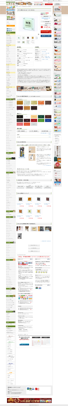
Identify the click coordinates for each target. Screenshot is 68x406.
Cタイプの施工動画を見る (47, 165)
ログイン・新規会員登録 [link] (11, 357)
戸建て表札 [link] (8, 75)
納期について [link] (9, 346)
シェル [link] (8, 135)
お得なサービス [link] (10, 360)
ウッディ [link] (8, 125)
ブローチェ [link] (8, 205)
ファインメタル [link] (9, 140)
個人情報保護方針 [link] (10, 353)
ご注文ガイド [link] (9, 343)
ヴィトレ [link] (8, 276)
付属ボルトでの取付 (45, 59)
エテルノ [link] (8, 112)
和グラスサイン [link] (9, 286)
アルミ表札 (8, 242)
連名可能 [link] (8, 80)
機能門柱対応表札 (9, 311)
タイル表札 (8, 172)
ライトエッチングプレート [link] (10, 257)
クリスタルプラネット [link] (10, 238)
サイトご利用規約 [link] (10, 351)
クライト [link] (8, 252)
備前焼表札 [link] (8, 180)
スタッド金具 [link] (9, 91)
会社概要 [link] (9, 375)
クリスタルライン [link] (9, 148)
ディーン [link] (8, 127)
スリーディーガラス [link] (9, 284)
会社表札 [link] (8, 85)
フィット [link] (8, 261)
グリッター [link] (8, 145)
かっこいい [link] (8, 51)
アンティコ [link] (8, 190)
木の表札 (7, 152)
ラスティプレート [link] (9, 293)
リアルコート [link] (9, 247)
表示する (50, 134)
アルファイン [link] (9, 244)
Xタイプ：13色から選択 (45, 53)
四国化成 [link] (8, 313)
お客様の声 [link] (9, 369)
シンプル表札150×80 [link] (10, 104)
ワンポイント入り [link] (9, 63)
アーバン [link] (8, 132)
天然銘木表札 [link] (9, 154)
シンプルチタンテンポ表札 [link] (10, 304)
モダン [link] (8, 48)
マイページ (50, 0)
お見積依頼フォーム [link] (10, 366)
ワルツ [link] (8, 207)
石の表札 (7, 158)
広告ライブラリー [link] (10, 382)
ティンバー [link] (8, 225)
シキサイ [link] (8, 245)
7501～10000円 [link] (9, 38)
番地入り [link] (8, 82)
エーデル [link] (8, 255)
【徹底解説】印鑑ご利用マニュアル (57, 141)
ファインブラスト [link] (9, 130)
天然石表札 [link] (8, 160)
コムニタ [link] (8, 120)
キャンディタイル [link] (9, 197)
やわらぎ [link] (8, 264)
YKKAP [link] (8, 318)
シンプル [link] (8, 53)
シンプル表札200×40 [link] (10, 105)
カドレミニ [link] (8, 250)
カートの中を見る (48, 4)
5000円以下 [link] (8, 35)
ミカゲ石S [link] (8, 163)
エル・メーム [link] (9, 228)
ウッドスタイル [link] (9, 223)
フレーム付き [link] (9, 61)
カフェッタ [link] (8, 177)
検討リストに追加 (46, 35)
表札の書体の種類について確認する (46, 133)
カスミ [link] (8, 200)
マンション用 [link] (9, 77)
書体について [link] (9, 339)
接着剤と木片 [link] (9, 96)
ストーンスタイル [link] (9, 168)
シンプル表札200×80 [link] (10, 102)
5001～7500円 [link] (9, 37)
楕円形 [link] (8, 69)
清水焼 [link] (8, 182)
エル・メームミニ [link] (9, 230)
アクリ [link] (8, 220)
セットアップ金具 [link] (9, 95)
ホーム (60, 0)
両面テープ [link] (8, 90)
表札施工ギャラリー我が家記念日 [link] (9, 328)
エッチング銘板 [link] (9, 299)
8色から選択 (44, 51)
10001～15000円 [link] (9, 40)
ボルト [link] (8, 93)
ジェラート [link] (8, 195)
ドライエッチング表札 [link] (10, 109)
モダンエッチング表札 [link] (10, 115)
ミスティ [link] (8, 236)
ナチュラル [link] (8, 58)
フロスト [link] (8, 266)
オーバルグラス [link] (9, 281)
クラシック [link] (8, 166)
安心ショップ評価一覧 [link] (10, 380)
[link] (20, 201)
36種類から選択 (47, 57)
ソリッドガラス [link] (9, 269)
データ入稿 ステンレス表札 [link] (10, 107)
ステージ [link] (8, 192)
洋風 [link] (7, 56)
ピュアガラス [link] (9, 279)
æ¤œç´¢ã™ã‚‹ (10, 25)
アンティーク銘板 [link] (9, 307)
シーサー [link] (8, 208)
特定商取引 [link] (9, 348)
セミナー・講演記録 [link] (10, 383)
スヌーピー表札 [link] (9, 290)
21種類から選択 (46, 56)
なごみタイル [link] (9, 187)
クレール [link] (8, 231)
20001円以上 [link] (8, 43)
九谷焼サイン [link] (9, 202)
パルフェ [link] (8, 142)
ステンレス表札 (8, 99)
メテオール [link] (8, 218)
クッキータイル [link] (9, 185)
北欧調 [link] (8, 46)
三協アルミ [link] (8, 319)
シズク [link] (8, 274)
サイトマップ (55, 0)
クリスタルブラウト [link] (9, 122)
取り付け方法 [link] (9, 337)
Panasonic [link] (8, 316)
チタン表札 (8, 211)
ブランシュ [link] (8, 143)
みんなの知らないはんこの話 (57, 143)
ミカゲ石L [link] (8, 161)
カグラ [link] (8, 137)
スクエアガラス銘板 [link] (9, 305)
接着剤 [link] (8, 88)
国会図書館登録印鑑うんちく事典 (57, 136)
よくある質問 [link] (9, 364)
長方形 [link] (8, 67)
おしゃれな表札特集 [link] (9, 330)
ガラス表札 (8, 259)
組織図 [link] (8, 377)
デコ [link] (7, 150)
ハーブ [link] (8, 271)
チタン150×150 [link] (9, 214)
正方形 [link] (8, 66)
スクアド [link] (8, 110)
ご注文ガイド (46, 0)
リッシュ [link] (8, 117)
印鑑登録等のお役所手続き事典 (57, 138)
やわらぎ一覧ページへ (34, 245)
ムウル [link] (8, 175)
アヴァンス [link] (8, 233)
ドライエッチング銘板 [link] (10, 297)
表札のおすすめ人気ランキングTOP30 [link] (10, 332)
